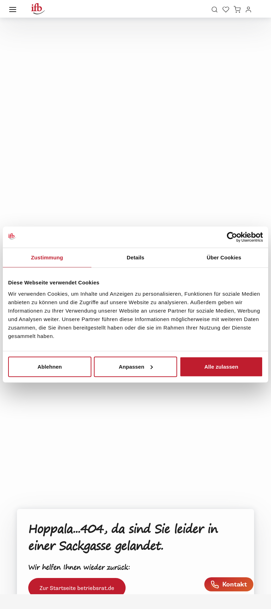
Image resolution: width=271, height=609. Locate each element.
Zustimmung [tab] (47, 257)
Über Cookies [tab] (224, 257)
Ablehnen (49, 366)
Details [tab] (135, 257)
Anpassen (136, 366)
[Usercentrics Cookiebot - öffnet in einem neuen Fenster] (232, 237)
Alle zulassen (221, 366)
